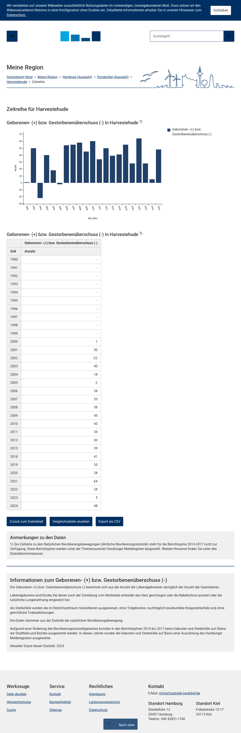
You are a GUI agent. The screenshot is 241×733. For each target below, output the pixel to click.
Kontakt (55, 694)
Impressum (97, 694)
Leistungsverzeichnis (104, 702)
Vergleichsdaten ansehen (71, 521)
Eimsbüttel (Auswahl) (113, 77)
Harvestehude (17, 82)
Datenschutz (98, 710)
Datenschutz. (16, 15)
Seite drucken (16, 694)
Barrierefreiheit (60, 702)
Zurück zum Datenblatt (26, 521)
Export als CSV (109, 521)
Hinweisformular (19, 702)
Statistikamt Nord (20, 77)
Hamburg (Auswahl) (77, 77)
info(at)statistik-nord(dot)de (179, 693)
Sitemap (55, 710)
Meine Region (48, 77)
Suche (11, 710)
